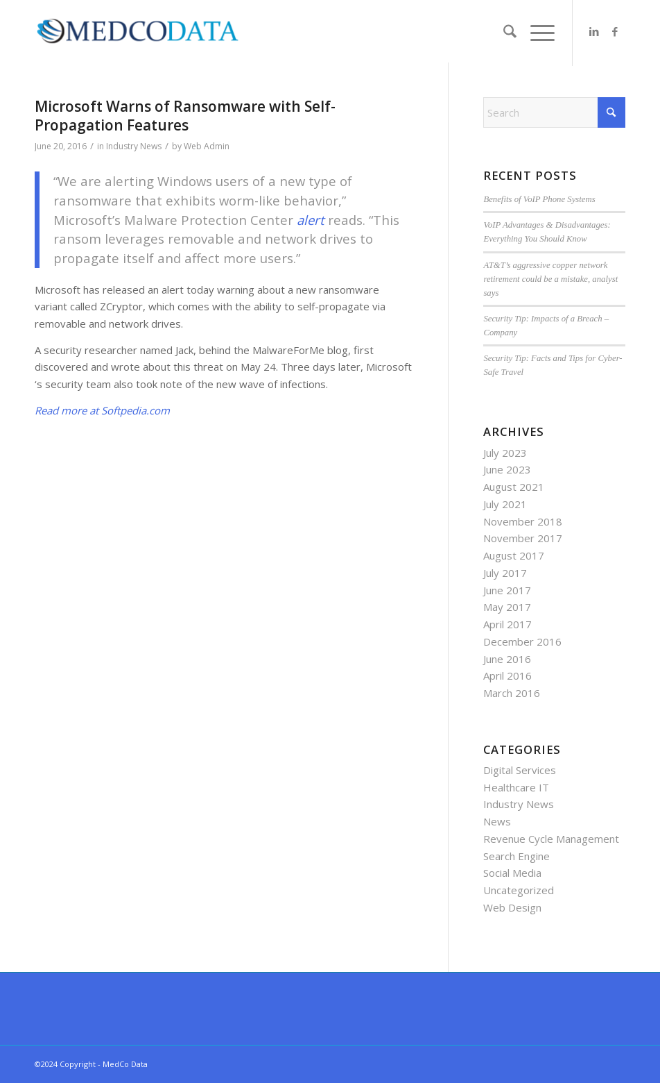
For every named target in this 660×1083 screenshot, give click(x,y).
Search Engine (516, 856)
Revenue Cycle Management (551, 839)
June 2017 (507, 590)
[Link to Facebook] (615, 31)
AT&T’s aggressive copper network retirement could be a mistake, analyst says (550, 279)
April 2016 (507, 675)
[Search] (502, 33)
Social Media (512, 873)
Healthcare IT (516, 787)
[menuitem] (502, 33)
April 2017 (507, 624)
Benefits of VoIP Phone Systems (539, 199)
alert (310, 219)
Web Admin (206, 146)
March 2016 (511, 693)
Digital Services (519, 770)
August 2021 (513, 487)
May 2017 (507, 607)
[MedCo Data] (138, 31)
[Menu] (535, 33)
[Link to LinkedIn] (594, 31)
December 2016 (522, 641)
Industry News (134, 146)
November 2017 (522, 538)
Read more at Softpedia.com (102, 410)
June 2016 (507, 659)
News (497, 821)
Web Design (512, 907)
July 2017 (505, 573)
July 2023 (505, 453)
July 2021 (505, 504)
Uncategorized (518, 890)
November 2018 (522, 521)
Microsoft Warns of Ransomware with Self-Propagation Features (185, 115)
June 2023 (507, 469)
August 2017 (513, 555)
